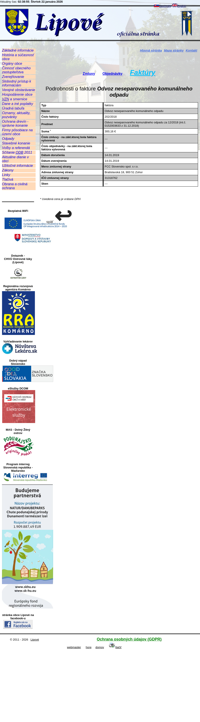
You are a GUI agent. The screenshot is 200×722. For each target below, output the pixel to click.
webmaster (74, 647)
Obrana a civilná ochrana (14, 186)
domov (99, 647)
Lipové (35, 639)
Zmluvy (89, 74)
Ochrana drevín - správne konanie (15, 123)
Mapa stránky (174, 50)
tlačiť (115, 647)
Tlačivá (7, 179)
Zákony (7, 170)
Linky (6, 175)
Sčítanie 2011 (17, 153)
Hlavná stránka (151, 50)
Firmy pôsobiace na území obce (17, 132)
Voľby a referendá (16, 148)
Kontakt (191, 50)
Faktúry (142, 72)
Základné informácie (18, 50)
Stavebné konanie (16, 143)
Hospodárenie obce (17, 94)
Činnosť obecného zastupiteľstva (16, 70)
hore (88, 647)
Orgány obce (12, 63)
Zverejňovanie (13, 77)
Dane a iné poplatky (17, 104)
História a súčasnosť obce (18, 57)
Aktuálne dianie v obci (15, 159)
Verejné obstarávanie (18, 90)
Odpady (8, 138)
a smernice (14, 99)
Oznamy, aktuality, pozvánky (16, 115)
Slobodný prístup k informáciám (16, 83)
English (179, 6)
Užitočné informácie (17, 165)
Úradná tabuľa (13, 108)
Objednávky (112, 74)
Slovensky (162, 6)
